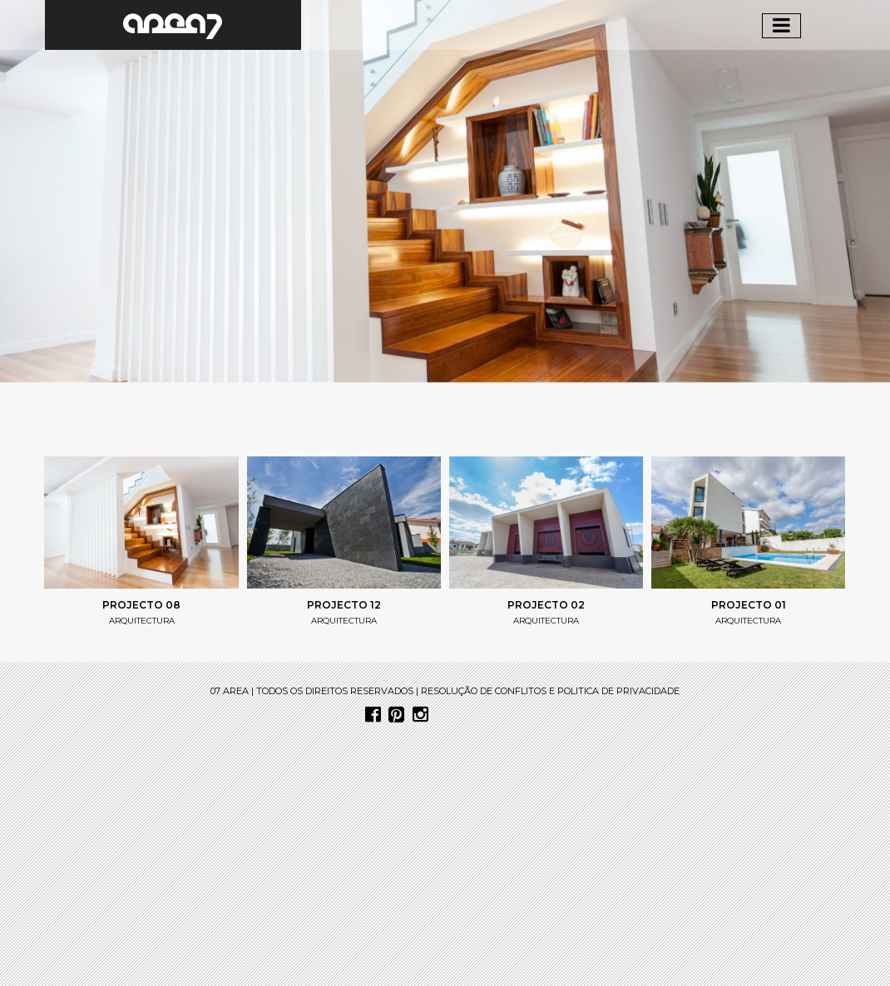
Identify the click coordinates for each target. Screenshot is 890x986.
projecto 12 (344, 605)
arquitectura (142, 620)
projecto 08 (141, 605)
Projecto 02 (546, 605)
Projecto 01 (748, 605)
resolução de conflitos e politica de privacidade (550, 691)
